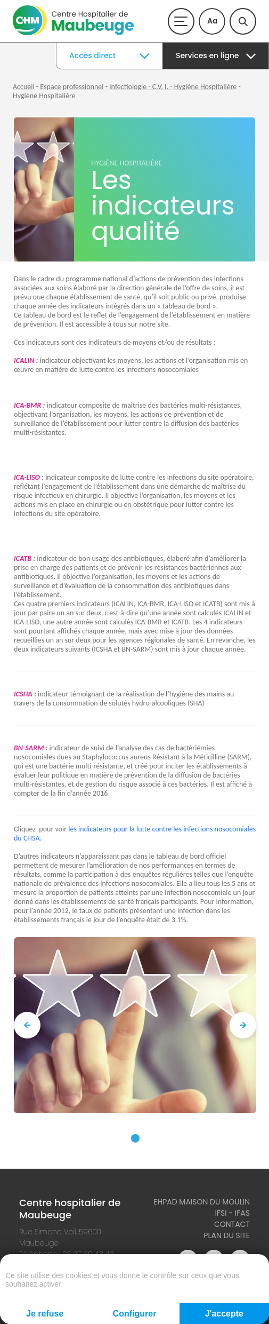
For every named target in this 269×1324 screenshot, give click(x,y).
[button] (135, 1138)
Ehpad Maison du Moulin (201, 1201)
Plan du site (226, 1235)
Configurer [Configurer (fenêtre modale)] (135, 1313)
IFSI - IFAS (232, 1213)
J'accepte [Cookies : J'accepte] (224, 1313)
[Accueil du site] (73, 32)
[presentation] (27, 1025)
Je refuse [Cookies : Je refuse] (44, 1313)
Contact (232, 1224)
